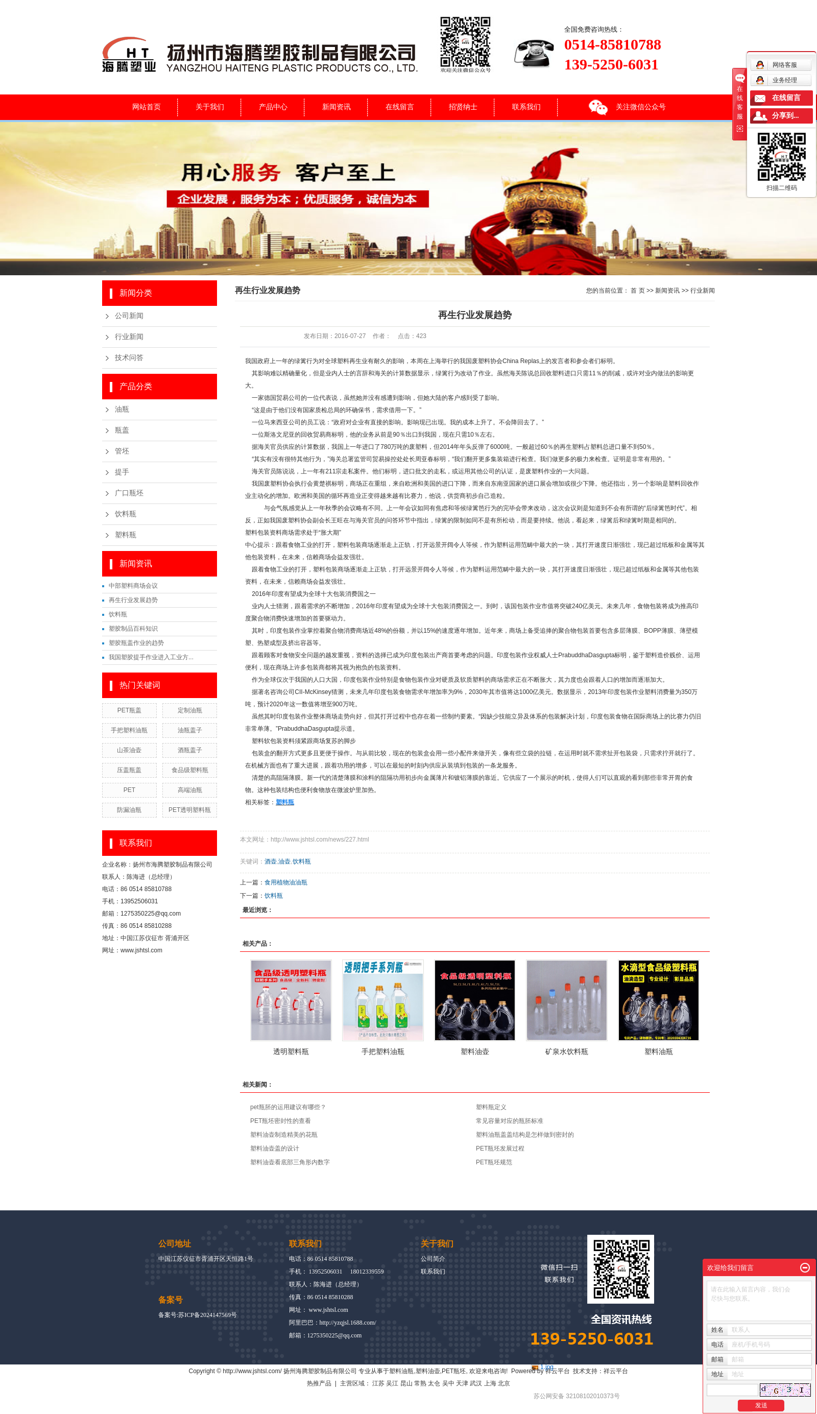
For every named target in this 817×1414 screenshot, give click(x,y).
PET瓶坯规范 (494, 1162)
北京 (504, 1383)
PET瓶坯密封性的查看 (280, 1120)
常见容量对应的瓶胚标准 (509, 1120)
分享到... (785, 115)
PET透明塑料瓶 (190, 809)
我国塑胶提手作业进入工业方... (151, 657)
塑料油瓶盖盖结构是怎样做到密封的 (525, 1134)
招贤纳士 (463, 107)
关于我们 (210, 107)
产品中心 (273, 107)
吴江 (392, 1383)
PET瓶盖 (129, 710)
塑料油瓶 (658, 1051)
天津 (462, 1383)
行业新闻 (129, 337)
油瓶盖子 (190, 730)
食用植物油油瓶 (286, 882)
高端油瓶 (190, 790)
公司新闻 (129, 316)
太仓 (434, 1383)
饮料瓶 (125, 514)
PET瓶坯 (454, 1371)
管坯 (122, 451)
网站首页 (146, 107)
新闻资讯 (336, 107)
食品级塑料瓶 (190, 770)
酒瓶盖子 (190, 750)
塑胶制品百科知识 (133, 628)
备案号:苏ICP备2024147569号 (197, 1315)
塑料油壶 (475, 1051)
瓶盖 (122, 430)
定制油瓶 (190, 710)
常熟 (420, 1383)
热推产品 (319, 1383)
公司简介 (433, 1258)
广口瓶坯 (129, 493)
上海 (490, 1383)
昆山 (406, 1383)
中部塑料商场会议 (133, 585)
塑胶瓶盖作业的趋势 (136, 642)
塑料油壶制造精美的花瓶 (284, 1134)
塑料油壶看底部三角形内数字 (290, 1162)
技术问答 (129, 358)
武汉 (476, 1383)
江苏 (378, 1383)
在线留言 (400, 107)
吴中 (448, 1383)
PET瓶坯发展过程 (500, 1148)
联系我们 (526, 107)
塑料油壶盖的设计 (274, 1148)
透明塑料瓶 (291, 1051)
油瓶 (122, 409)
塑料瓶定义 (491, 1107)
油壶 (284, 861)
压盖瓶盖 (129, 770)
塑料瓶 (125, 535)
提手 (122, 472)
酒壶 (271, 861)
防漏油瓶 (129, 809)
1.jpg (547, 1367)
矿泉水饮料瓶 (566, 1051)
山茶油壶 (129, 750)
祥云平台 (557, 1371)
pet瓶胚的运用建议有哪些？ (288, 1107)
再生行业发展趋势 (133, 600)
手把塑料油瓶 (129, 730)
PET (129, 790)
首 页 (637, 290)
